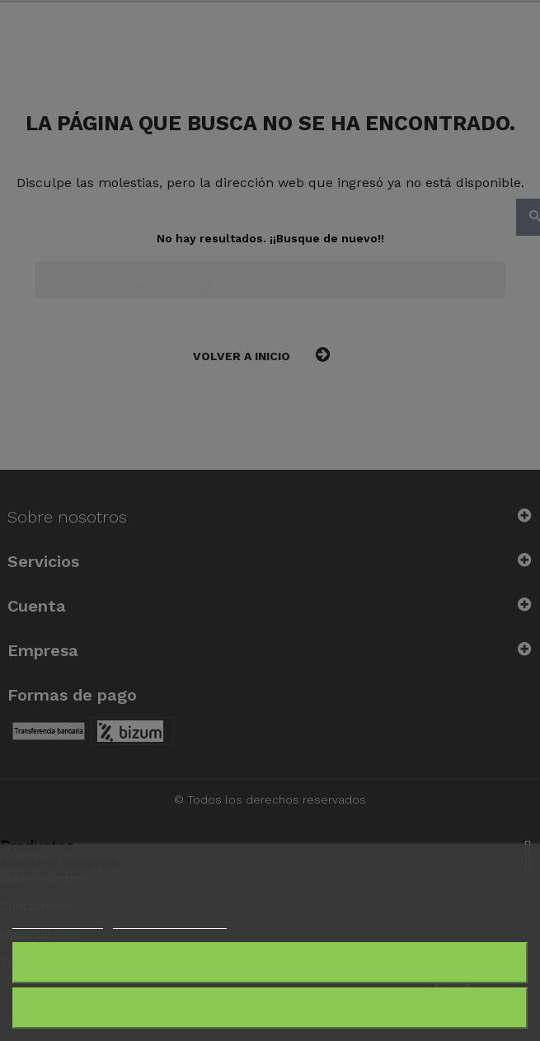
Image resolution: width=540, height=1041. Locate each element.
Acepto (270, 1008)
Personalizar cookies (170, 921)
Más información (57, 921)
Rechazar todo (269, 962)
